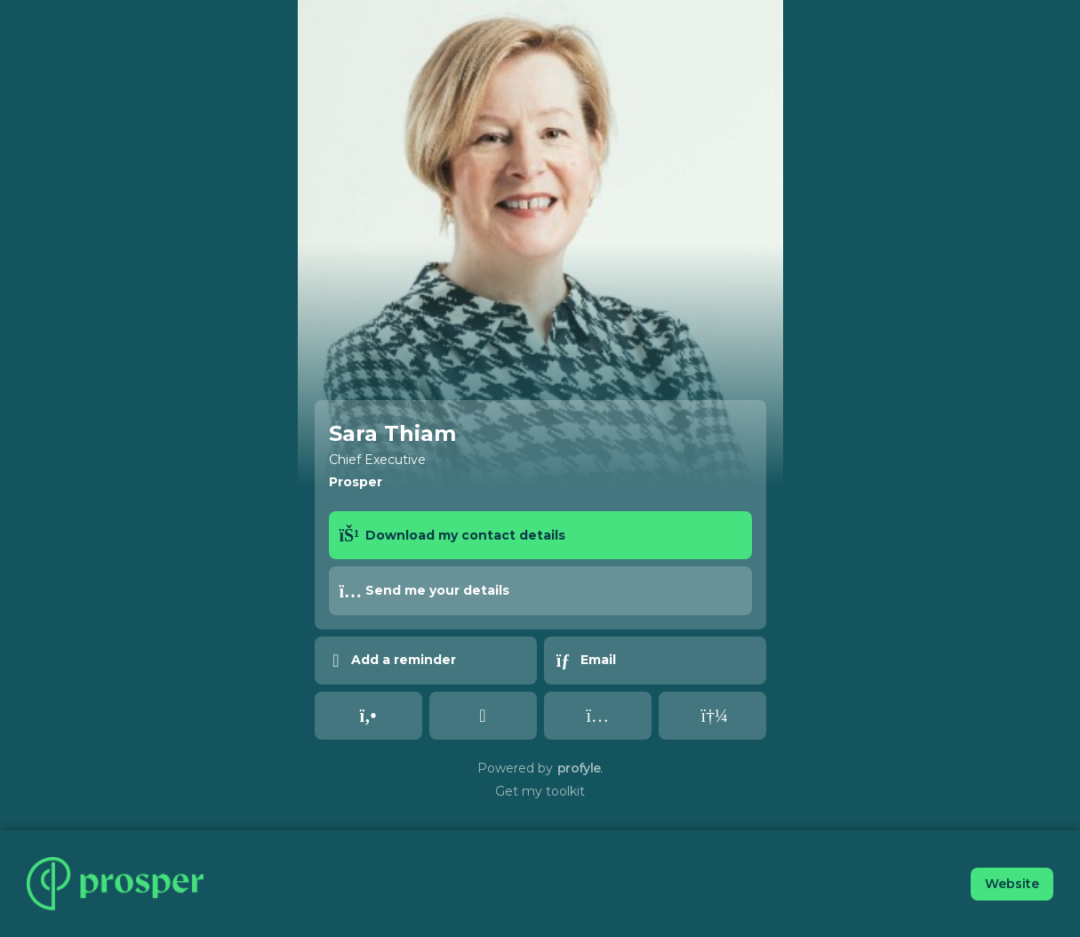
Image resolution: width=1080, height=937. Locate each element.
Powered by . (540, 768)
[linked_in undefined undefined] (483, 716)
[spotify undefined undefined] (712, 716)
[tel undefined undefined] (368, 716)
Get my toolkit (540, 791)
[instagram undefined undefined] (598, 716)
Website (1012, 884)
